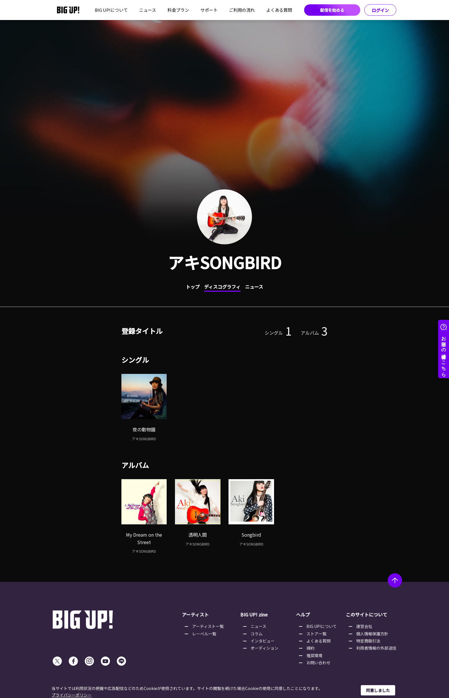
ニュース (147, 10)
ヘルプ (303, 614)
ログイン (380, 10)
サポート (209, 10)
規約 (310, 648)
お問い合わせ (318, 662)
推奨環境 (314, 655)
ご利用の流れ (242, 10)
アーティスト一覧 (208, 626)
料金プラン (178, 10)
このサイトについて (366, 614)
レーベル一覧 (204, 633)
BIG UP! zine (254, 614)
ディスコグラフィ (222, 286)
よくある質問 (279, 10)
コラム (257, 633)
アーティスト (195, 614)
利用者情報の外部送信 (376, 648)
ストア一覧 (316, 633)
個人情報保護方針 (372, 633)
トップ (193, 286)
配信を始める (332, 10)
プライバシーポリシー (72, 695)
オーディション (264, 648)
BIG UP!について (111, 10)
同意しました (378, 690)
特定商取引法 (368, 641)
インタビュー (263, 641)
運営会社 (364, 626)
